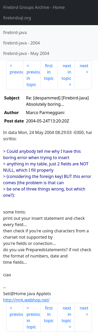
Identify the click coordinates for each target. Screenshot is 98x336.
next (84, 66)
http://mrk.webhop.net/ (26, 300)
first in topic (49, 72)
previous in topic (33, 78)
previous (16, 72)
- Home (34, 7)
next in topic (66, 72)
